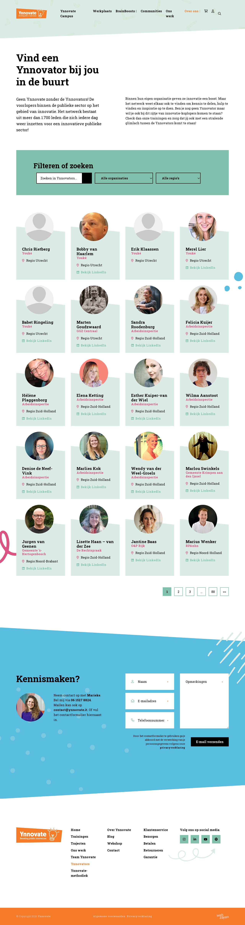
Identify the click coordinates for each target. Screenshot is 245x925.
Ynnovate (44, 916)
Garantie (150, 857)
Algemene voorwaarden (109, 916)
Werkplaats (102, 11)
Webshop (114, 843)
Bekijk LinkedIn (91, 272)
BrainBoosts (125, 11)
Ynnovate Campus (68, 13)
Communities (151, 11)
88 (213, 592)
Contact (113, 850)
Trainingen (79, 836)
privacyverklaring (172, 747)
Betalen (150, 843)
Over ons (191, 11)
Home (75, 830)
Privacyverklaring (139, 916)
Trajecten (78, 843)
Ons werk (170, 13)
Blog (110, 836)
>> (224, 592)
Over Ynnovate (119, 830)
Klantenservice (156, 830)
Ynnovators (80, 864)
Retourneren (153, 850)
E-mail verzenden (210, 742)
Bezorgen (151, 836)
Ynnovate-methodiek (79, 873)
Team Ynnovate (83, 857)
